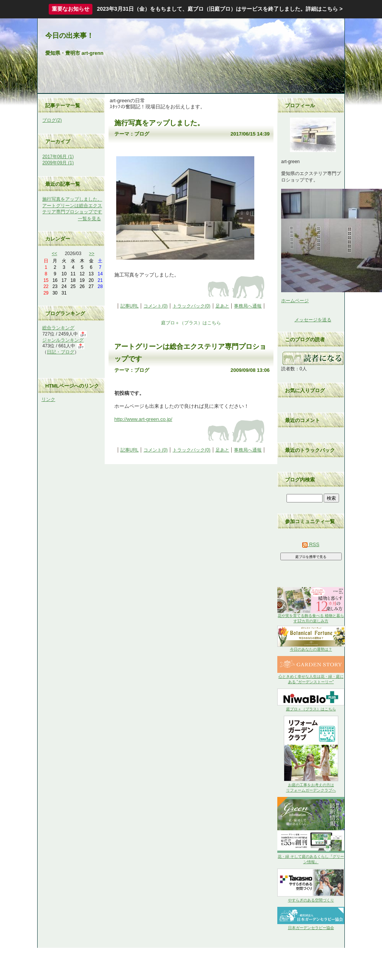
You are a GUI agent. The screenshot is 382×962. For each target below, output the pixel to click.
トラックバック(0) (192, 306)
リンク (48, 399)
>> (91, 253)
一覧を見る (89, 218)
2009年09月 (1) (58, 162)
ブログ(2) (52, 120)
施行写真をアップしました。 (72, 199)
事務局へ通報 (248, 306)
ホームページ (295, 300)
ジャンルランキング (63, 340)
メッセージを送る (313, 319)
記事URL (129, 306)
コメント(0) (155, 306)
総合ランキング (58, 327)
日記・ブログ (60, 352)
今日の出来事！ (69, 35)
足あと (222, 306)
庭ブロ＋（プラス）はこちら (191, 323)
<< (54, 253)
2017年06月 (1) (58, 156)
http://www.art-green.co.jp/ (143, 419)
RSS (310, 544)
